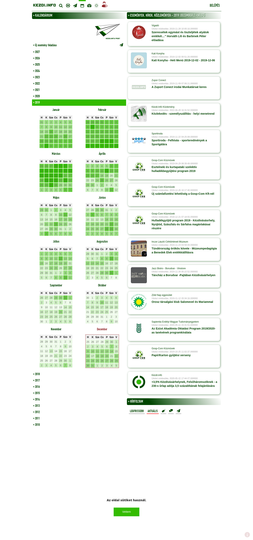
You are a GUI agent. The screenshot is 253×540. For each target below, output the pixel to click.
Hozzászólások (171, 411)
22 (46, 136)
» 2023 (36, 77)
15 (46, 131)
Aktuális (153, 411)
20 (70, 131)
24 (56, 136)
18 (60, 131)
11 (60, 127)
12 (65, 127)
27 (70, 136)
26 (65, 136)
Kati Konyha (158, 53)
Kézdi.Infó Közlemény (163, 107)
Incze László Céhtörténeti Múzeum (170, 241)
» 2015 (36, 393)
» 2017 (36, 380)
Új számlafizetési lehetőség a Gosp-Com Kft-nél (183, 193)
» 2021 (36, 90)
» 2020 (36, 96)
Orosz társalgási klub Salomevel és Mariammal (182, 301)
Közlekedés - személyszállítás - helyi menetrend (183, 113)
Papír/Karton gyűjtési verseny (171, 355)
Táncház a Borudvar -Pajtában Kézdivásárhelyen (183, 275)
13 (70, 127)
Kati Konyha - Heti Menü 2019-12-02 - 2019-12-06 (183, 60)
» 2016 (36, 387)
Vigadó (155, 25)
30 (51, 141)
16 (51, 131)
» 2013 (36, 406)
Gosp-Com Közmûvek (163, 160)
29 (46, 141)
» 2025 (36, 64)
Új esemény (178, 411)
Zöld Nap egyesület (162, 295)
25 (60, 136)
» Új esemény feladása (79, 45)
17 (56, 131)
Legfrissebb (137, 411)
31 (41, 122)
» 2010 (36, 425)
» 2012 (36, 412)
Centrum (68, 5)
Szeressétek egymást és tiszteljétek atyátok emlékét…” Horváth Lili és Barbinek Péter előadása (180, 36)
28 (41, 141)
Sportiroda (157, 133)
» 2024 (36, 71)
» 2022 (36, 83)
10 (56, 127)
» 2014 (36, 399)
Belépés (215, 6)
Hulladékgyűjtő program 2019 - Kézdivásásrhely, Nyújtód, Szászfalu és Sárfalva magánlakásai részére (183, 224)
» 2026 (36, 58)
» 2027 (36, 52)
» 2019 (36, 102)
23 (51, 136)
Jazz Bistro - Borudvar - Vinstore (169, 268)
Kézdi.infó (157, 375)
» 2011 (36, 418)
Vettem (126, 511)
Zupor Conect (159, 80)
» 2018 (36, 374)
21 (41, 136)
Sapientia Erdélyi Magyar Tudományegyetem (175, 321)
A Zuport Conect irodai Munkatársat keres (179, 87)
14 (41, 131)
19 (65, 131)
